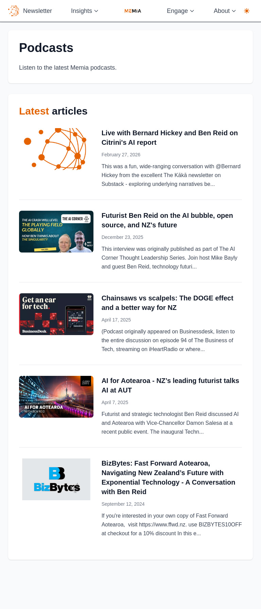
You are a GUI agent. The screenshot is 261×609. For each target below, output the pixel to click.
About (225, 10)
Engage (181, 10)
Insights (85, 10)
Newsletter (37, 10)
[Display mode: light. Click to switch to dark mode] (247, 11)
